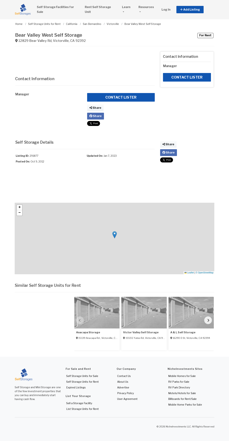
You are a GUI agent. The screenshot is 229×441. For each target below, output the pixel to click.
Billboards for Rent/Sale (182, 398)
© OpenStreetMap (204, 272)
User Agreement (127, 398)
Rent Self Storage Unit (98, 9)
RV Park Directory (179, 387)
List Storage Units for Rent (82, 408)
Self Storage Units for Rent (82, 381)
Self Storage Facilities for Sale (55, 9)
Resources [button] (146, 7)
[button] (194, 9)
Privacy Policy (125, 393)
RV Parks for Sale (178, 381)
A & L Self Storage (183, 332)
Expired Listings (76, 387)
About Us (122, 381)
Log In (166, 9)
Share (95, 107)
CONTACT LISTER (121, 97)
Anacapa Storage (88, 332)
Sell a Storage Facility (79, 403)
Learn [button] (128, 6)
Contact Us (124, 375)
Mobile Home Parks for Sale (185, 404)
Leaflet (189, 272)
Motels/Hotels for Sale (182, 393)
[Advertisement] (85, 60)
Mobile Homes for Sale (182, 375)
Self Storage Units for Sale (82, 375)
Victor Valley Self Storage (141, 332)
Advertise (123, 387)
